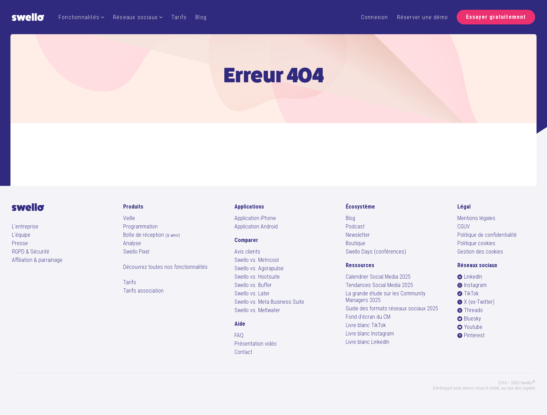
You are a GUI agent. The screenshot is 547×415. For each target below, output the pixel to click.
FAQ (238, 335)
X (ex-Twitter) (475, 302)
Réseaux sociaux (138, 17)
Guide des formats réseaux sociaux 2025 (392, 308)
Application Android (256, 226)
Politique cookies (476, 243)
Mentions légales (476, 218)
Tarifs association (143, 290)
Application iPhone (255, 218)
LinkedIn (469, 276)
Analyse (132, 243)
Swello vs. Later (252, 293)
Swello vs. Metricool (256, 260)
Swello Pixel (136, 251)
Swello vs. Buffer (253, 285)
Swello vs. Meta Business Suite (269, 302)
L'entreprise (25, 226)
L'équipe (21, 235)
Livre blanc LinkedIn (367, 342)
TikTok (468, 293)
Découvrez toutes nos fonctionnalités (165, 267)
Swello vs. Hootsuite (257, 276)
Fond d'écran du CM (368, 317)
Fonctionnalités (81, 17)
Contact (243, 352)
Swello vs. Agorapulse (259, 268)
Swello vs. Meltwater (257, 310)
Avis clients (247, 251)
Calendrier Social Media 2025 (378, 276)
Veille (129, 218)
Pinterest (471, 335)
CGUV (463, 226)
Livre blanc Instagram (370, 333)
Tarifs (179, 17)
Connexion (374, 17)
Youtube (469, 327)
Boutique (355, 243)
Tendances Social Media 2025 (379, 285)
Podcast (355, 226)
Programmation (140, 226)
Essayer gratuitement (496, 17)
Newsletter (358, 235)
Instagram (472, 285)
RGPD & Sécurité (30, 251)
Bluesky (469, 318)
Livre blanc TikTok (366, 325)
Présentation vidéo (255, 343)
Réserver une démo (422, 17)
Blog (201, 17)
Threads (470, 310)
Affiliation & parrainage (37, 260)
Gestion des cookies (480, 251)
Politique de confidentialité (487, 235)
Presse (20, 243)
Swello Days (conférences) (376, 251)
